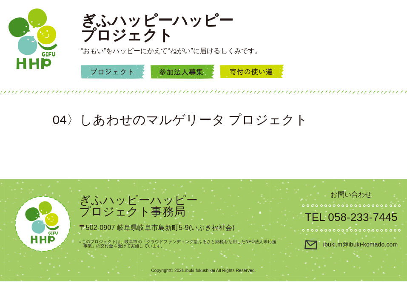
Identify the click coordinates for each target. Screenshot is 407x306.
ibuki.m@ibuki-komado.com (351, 244)
